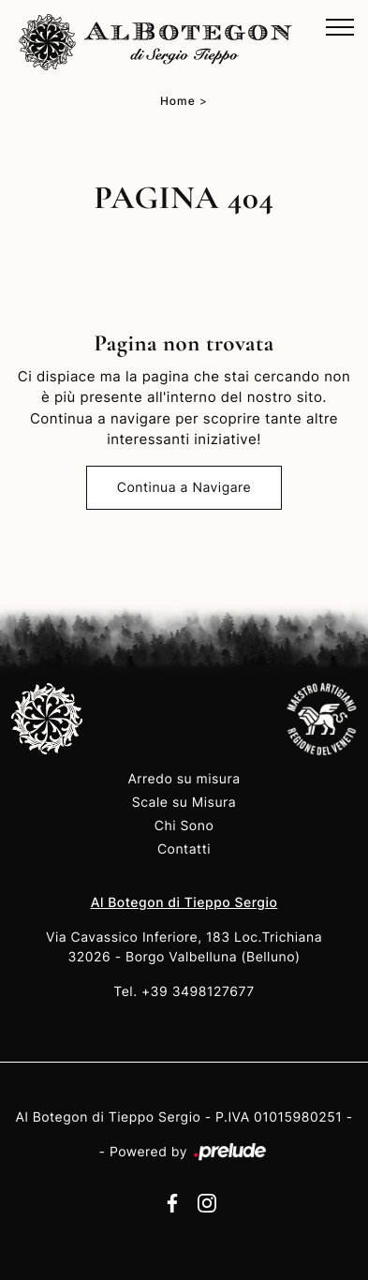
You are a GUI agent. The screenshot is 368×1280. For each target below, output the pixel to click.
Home (178, 101)
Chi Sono (184, 826)
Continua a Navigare (184, 488)
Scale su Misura (184, 803)
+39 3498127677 (198, 992)
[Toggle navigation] (340, 28)
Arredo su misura (183, 779)
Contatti (184, 849)
